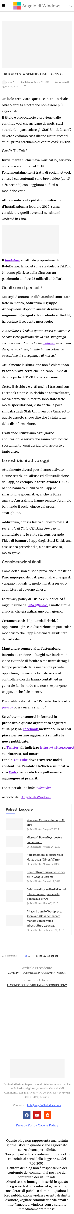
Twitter (12, 747)
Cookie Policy (48, 1125)
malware (49, 343)
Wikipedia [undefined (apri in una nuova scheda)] (43, 787)
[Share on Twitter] (36, 956)
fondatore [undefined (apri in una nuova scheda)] (12, 260)
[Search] (70, 6)
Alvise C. (8, 82)
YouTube (21, 759)
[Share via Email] (56, 956)
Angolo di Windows (36, 797)
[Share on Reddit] (44, 956)
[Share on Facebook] (33, 956)
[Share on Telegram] (52, 956)
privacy (7, 707)
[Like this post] (29, 956)
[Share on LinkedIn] (41, 956)
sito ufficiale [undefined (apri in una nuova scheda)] (37, 605)
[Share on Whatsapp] (49, 956)
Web (13, 772)
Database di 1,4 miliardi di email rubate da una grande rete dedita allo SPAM (46, 894)
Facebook (31, 729)
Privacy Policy (26, 1125)
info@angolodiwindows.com (44, 1105)
